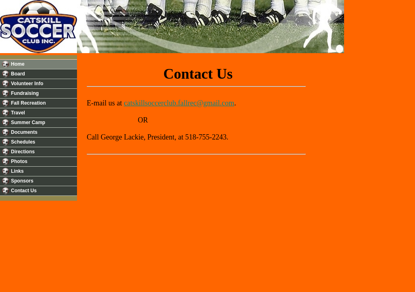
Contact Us (23, 190)
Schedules (23, 142)
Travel (18, 113)
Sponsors (22, 181)
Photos (19, 161)
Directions (23, 152)
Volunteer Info (27, 83)
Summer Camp (28, 122)
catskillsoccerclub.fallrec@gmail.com (179, 103)
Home (17, 64)
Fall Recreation (28, 103)
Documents (24, 132)
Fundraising (25, 93)
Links (17, 171)
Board (18, 74)
